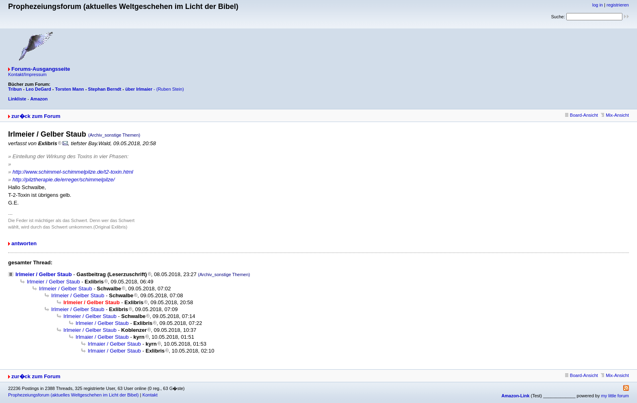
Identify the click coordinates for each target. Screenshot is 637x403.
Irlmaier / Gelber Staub (102, 337)
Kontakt (149, 394)
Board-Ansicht (581, 115)
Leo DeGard (38, 89)
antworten (24, 243)
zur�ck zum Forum (36, 116)
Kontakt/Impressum (27, 74)
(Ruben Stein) (170, 89)
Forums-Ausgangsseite (40, 69)
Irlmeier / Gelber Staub (43, 274)
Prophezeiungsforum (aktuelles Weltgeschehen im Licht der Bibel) (73, 394)
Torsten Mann (69, 89)
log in (597, 4)
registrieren (618, 4)
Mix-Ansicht (615, 115)
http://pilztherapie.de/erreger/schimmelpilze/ (64, 179)
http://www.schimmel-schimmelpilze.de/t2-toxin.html (73, 172)
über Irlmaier (138, 89)
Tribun (15, 89)
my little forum (615, 395)
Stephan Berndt (104, 89)
